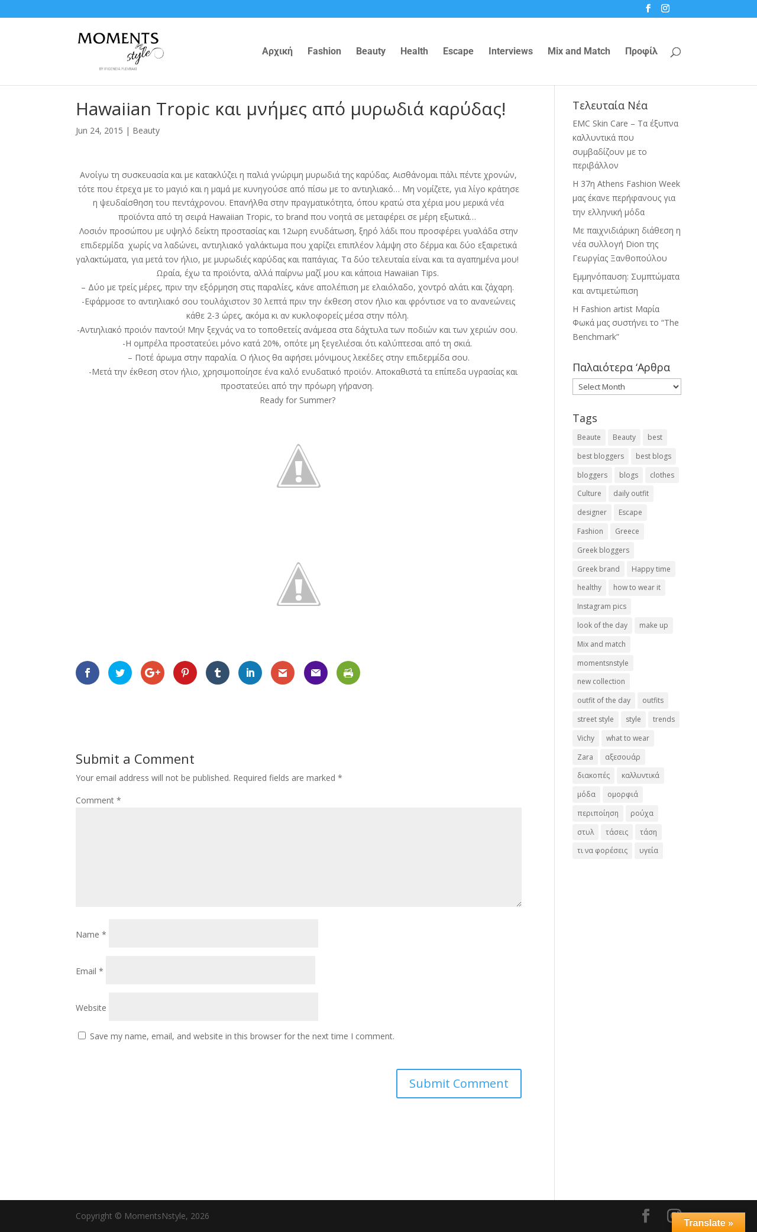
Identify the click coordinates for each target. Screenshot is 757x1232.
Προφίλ (641, 52)
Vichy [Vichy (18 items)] (585, 738)
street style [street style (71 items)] (595, 719)
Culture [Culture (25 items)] (589, 493)
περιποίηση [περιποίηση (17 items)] (598, 813)
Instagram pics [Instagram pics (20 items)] (601, 606)
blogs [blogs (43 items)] (628, 475)
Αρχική (277, 52)
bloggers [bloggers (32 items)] (592, 475)
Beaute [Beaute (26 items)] (589, 437)
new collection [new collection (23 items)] (601, 681)
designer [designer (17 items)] (592, 512)
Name (91, 934)
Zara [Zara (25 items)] (585, 757)
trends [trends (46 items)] (664, 719)
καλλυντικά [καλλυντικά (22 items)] (640, 775)
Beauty (371, 52)
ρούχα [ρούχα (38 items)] (642, 813)
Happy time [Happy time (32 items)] (651, 569)
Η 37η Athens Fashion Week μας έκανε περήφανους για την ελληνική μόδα (626, 198)
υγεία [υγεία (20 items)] (648, 850)
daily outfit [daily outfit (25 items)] (631, 493)
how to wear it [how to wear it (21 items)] (637, 587)
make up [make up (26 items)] (653, 625)
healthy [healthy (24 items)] (589, 587)
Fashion (324, 52)
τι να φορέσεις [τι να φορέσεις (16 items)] (602, 850)
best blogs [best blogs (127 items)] (653, 456)
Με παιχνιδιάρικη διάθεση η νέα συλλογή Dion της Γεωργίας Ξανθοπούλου (626, 244)
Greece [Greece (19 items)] (627, 531)
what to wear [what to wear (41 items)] (627, 738)
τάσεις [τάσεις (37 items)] (617, 832)
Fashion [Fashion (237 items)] (590, 531)
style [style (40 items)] (633, 719)
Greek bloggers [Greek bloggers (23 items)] (603, 550)
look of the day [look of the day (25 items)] (602, 625)
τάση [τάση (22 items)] (648, 832)
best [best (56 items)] (655, 437)
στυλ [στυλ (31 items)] (585, 832)
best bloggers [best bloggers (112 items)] (600, 456)
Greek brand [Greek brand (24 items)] (598, 569)
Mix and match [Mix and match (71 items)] (601, 644)
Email (89, 971)
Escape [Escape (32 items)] (630, 512)
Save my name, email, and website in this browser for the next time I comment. (242, 1036)
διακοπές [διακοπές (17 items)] (593, 775)
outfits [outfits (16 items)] (653, 700)
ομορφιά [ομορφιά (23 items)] (622, 794)
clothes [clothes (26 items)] (662, 475)
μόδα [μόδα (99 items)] (586, 794)
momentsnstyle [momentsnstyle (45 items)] (603, 663)
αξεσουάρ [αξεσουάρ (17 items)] (622, 757)
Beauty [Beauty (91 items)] (624, 437)
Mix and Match (579, 52)
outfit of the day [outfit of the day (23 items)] (603, 700)
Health (414, 52)
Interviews (511, 52)
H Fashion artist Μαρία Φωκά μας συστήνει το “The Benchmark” (625, 323)
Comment (98, 800)
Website (91, 1007)
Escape (458, 52)
